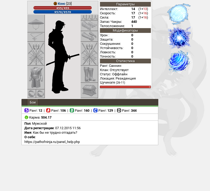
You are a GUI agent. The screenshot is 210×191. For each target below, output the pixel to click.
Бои (33, 102)
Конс (61, 4)
